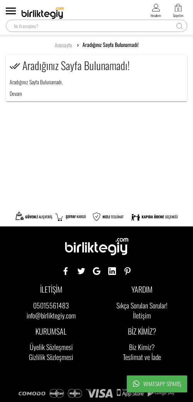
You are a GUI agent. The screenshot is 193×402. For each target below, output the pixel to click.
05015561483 (51, 305)
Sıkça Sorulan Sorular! (142, 305)
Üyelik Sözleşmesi (51, 347)
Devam (16, 93)
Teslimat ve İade (142, 357)
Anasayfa (63, 45)
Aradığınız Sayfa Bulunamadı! (110, 45)
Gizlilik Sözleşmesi (51, 357)
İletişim (142, 315)
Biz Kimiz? (142, 347)
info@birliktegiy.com (51, 315)
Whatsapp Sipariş (157, 383)
